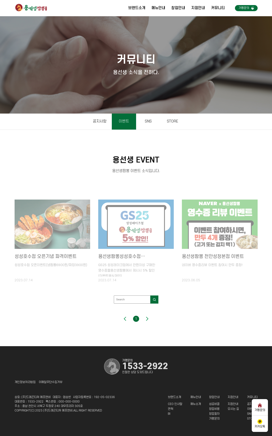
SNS (148, 121)
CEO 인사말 (175, 404)
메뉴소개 (195, 404)
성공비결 (214, 404)
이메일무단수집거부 (50, 382)
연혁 (170, 409)
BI (169, 413)
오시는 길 (233, 409)
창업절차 (214, 413)
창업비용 (214, 409)
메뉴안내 (158, 8)
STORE (172, 121)
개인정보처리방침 (25, 382)
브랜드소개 (136, 8)
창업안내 (178, 8)
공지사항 (100, 121)
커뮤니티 (218, 8)
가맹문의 (214, 418)
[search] (154, 299)
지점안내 (198, 8)
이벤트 (124, 121)
